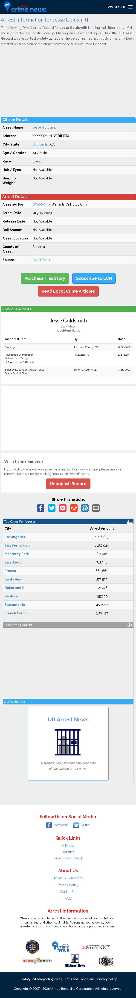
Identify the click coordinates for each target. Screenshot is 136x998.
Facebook (57, 825)
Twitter (81, 825)
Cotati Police (41, 260)
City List (68, 845)
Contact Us (68, 892)
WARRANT (40, 204)
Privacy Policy (68, 885)
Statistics (68, 852)
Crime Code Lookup (68, 858)
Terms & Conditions (68, 878)
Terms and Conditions (79, 979)
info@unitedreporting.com (41, 979)
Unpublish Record (68, 483)
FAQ (68, 898)
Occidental (40, 144)
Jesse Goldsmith (45, 127)
